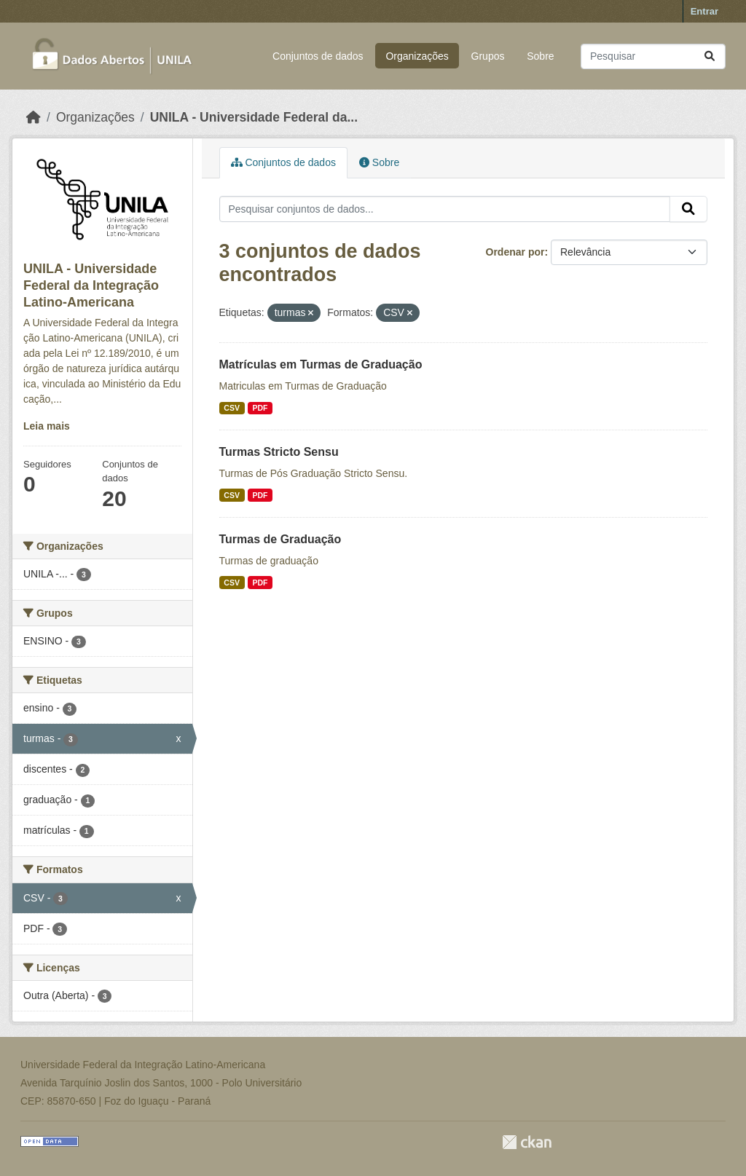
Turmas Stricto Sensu (279, 452)
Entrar (704, 11)
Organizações (416, 56)
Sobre (540, 56)
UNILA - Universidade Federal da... (254, 117)
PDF (259, 407)
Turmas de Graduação (280, 539)
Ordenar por (515, 252)
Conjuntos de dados (318, 56)
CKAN (526, 1142)
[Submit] (709, 56)
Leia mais (46, 426)
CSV (232, 407)
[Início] (33, 117)
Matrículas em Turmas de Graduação (321, 364)
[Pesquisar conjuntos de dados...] (653, 56)
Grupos (488, 56)
